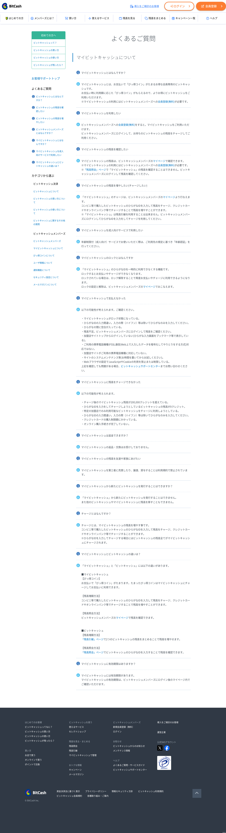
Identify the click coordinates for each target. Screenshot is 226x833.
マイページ (159, 161)
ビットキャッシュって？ (45, 43)
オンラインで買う (33, 760)
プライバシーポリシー (95, 791)
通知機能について (41, 270)
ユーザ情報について (42, 263)
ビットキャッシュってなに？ (38, 727)
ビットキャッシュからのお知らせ (129, 746)
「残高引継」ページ (92, 639)
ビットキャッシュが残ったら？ (48, 65)
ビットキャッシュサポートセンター (140, 366)
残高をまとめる (155, 18)
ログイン (177, 6)
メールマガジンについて (45, 284)
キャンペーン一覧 (183, 18)
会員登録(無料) (166, 101)
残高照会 (73, 746)
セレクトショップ (77, 731)
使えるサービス (99, 18)
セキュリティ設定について (46, 277)
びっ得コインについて (44, 256)
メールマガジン (76, 774)
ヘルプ (211, 18)
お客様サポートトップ (46, 78)
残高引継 (73, 751)
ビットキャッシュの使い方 (46, 58)
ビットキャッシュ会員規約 (69, 796)
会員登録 (209, 6)
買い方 (70, 18)
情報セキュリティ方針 (122, 791)
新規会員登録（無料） (123, 727)
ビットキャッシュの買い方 (46, 50)
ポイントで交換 (32, 764)
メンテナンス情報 (121, 751)
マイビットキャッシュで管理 (83, 755)
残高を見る (127, 18)
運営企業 (161, 732)
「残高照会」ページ (95, 169)
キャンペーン (75, 770)
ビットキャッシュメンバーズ (47, 241)
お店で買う (30, 755)
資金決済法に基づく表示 (68, 791)
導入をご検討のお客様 (144, 6)
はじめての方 (14, 18)
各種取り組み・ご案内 (98, 796)
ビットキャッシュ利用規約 (151, 791)
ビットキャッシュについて (46, 191)
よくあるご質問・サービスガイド (129, 765)
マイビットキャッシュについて (48, 248)
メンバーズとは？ (42, 18)
